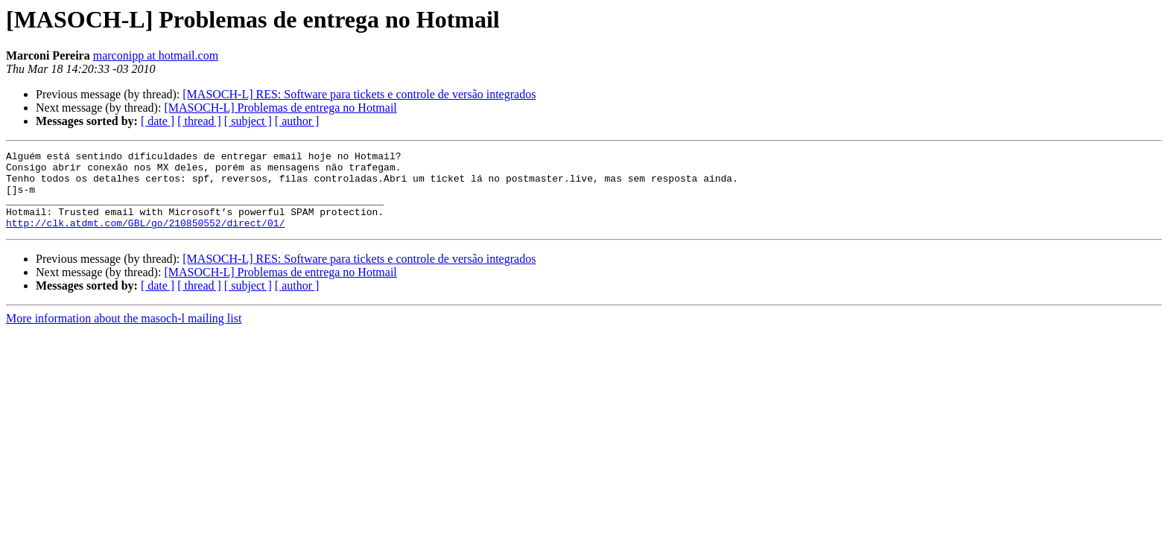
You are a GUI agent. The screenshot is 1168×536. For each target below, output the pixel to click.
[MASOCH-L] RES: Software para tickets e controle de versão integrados (359, 94)
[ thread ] (199, 121)
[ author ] (297, 121)
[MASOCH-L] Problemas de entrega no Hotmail (280, 107)
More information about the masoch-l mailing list (123, 334)
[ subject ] (248, 121)
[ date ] (157, 121)
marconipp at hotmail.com (155, 55)
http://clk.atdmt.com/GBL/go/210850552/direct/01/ (145, 238)
